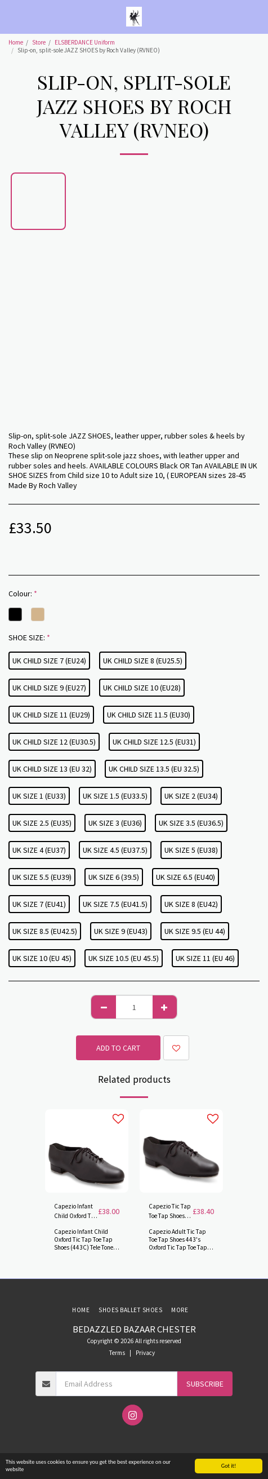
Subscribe (205, 1384)
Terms (117, 1353)
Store (39, 42)
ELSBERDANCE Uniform (85, 42)
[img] (86, 1151)
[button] (12, 16)
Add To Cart (118, 1048)
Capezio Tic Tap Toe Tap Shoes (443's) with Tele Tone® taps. (170, 1211)
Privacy (145, 1353)
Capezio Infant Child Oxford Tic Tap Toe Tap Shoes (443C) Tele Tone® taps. (75, 1211)
